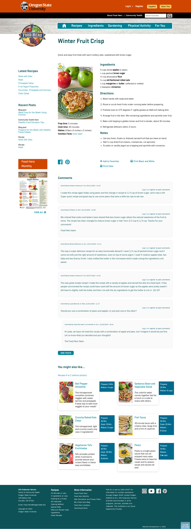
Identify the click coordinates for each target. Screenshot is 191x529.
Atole (20, 79)
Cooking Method (57, 504)
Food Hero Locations (82, 505)
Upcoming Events (81, 508)
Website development (150, 526)
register (152, 189)
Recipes (76, 25)
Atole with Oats (25, 76)
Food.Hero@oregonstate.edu (35, 505)
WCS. (164, 526)
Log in (144, 189)
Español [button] (152, 6)
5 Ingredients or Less (59, 496)
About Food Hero (116, 15)
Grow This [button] (165, 6)
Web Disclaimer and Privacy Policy (87, 499)
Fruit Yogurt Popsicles (28, 86)
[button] (62, 64)
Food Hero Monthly (81, 496)
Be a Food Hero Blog (82, 502)
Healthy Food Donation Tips (31, 122)
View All (38, 212)
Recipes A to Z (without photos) (72, 375)
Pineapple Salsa (26, 83)
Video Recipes (56, 515)
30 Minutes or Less (58, 493)
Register (139, 6)
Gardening (115, 25)
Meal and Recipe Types (60, 510)
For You (160, 25)
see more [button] (66, 353)
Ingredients (96, 25)
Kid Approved (56, 501)
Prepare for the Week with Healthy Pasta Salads (34, 131)
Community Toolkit (134, 15)
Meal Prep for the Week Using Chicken (32, 113)
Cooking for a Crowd (59, 498)
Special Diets (56, 507)
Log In (128, 6)
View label (77, 133)
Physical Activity (139, 25)
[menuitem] (64, 25)
